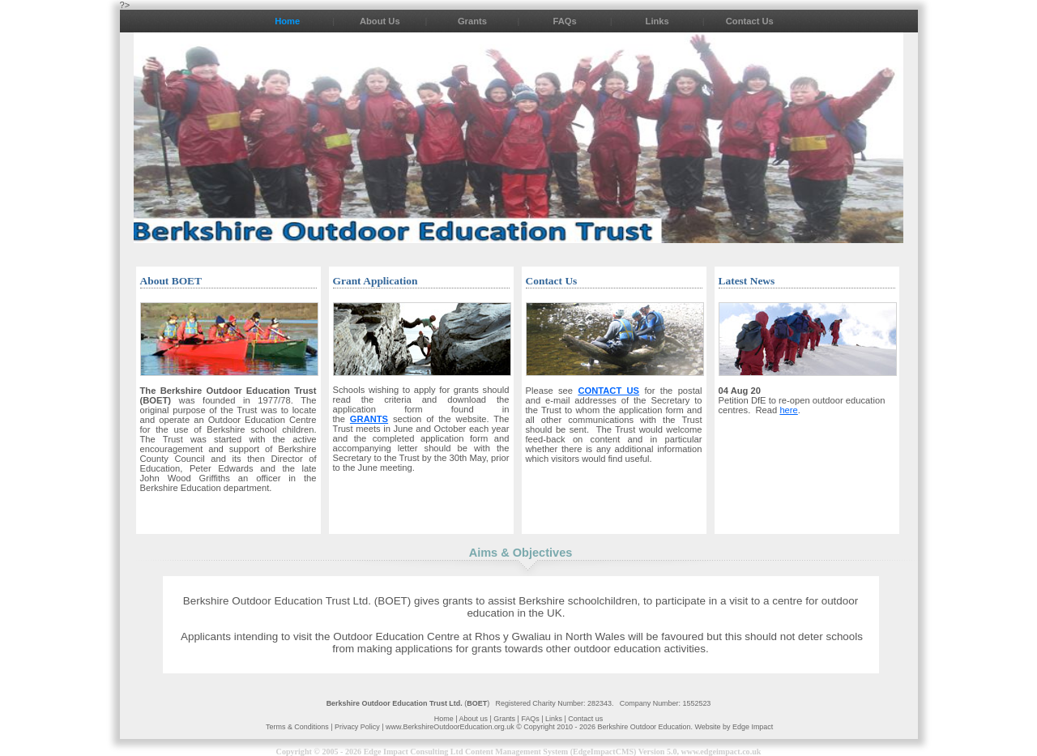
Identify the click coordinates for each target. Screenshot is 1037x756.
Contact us (585, 719)
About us (473, 719)
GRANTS (369, 419)
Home (287, 21)
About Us (380, 21)
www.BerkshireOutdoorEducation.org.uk (451, 727)
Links (657, 21)
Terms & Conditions (297, 727)
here (788, 410)
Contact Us (750, 21)
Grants (472, 21)
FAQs (564, 21)
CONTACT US (608, 390)
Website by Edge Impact (733, 727)
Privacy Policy (358, 727)
